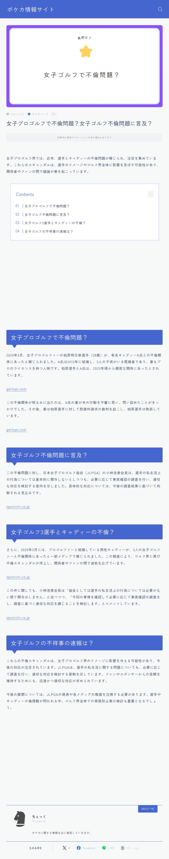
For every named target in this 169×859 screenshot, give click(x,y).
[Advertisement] (84, 283)
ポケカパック (38, 114)
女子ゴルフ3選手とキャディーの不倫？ (55, 222)
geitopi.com (16, 388)
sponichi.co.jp (18, 506)
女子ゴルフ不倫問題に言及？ (47, 214)
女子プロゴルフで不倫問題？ (47, 206)
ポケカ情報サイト (31, 9)
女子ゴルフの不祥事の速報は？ (49, 231)
